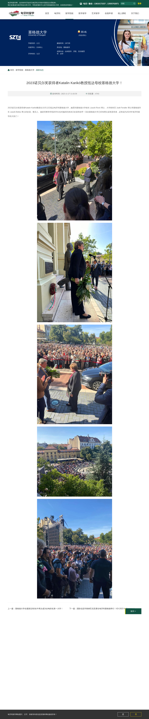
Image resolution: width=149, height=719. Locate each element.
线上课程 (122, 13)
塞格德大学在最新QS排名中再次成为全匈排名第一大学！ (41, 595)
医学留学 (83, 13)
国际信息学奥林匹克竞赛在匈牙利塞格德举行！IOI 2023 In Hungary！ (104, 595)
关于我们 (135, 13)
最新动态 (40, 71)
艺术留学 (96, 13)
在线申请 (109, 13)
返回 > (129, 597)
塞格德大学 (29, 71)
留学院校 (69, 13)
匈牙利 (57, 13)
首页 (47, 13)
